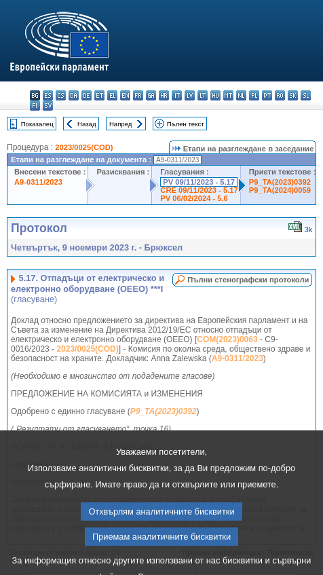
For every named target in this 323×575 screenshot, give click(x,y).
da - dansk (74, 95)
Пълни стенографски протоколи (248, 280)
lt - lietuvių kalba (202, 95)
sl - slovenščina (306, 95)
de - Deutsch (86, 95)
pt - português (267, 95)
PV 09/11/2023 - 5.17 (199, 182)
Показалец (37, 124)
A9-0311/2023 (38, 182)
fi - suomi (35, 105)
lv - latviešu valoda (190, 95)
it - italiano (177, 95)
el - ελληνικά (112, 95)
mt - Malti (228, 95)
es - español (48, 95)
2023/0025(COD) (84, 147)
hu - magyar (215, 95)
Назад (86, 124)
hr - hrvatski (164, 95)
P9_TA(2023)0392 (280, 182)
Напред (120, 124)
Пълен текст (185, 124)
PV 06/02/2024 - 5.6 (194, 198)
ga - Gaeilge (151, 95)
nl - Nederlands (241, 95)
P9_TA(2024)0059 (280, 190)
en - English (125, 95)
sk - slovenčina (293, 95)
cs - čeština (61, 95)
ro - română (280, 95)
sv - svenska (48, 105)
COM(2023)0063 (227, 339)
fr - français (138, 95)
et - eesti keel (99, 95)
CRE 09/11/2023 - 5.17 (199, 190)
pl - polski (254, 95)
